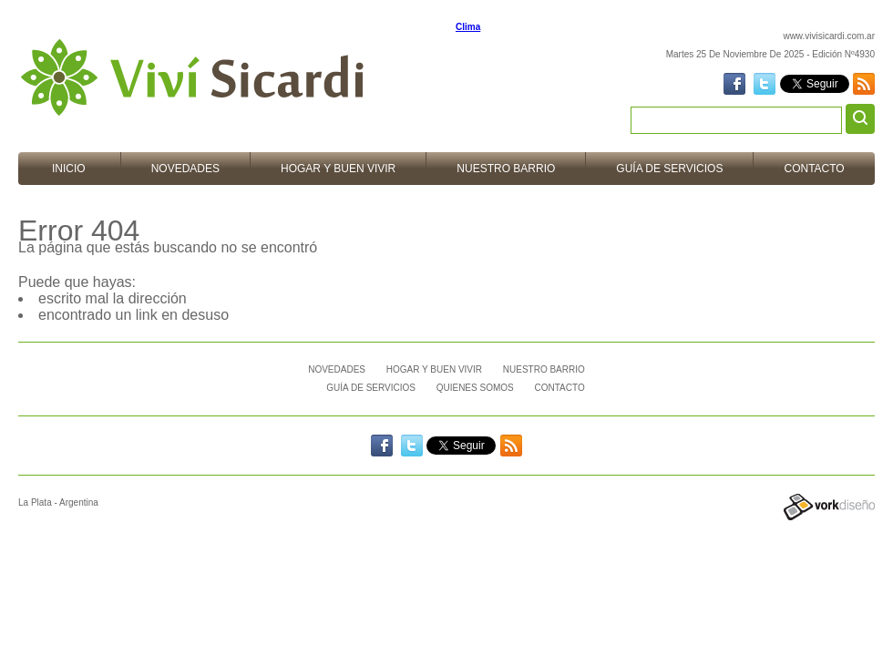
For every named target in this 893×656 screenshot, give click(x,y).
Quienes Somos (475, 388)
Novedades (185, 168)
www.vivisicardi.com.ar (829, 36)
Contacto (814, 168)
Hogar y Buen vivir (338, 168)
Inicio (69, 168)
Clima (468, 27)
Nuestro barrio (506, 168)
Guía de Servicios (669, 168)
